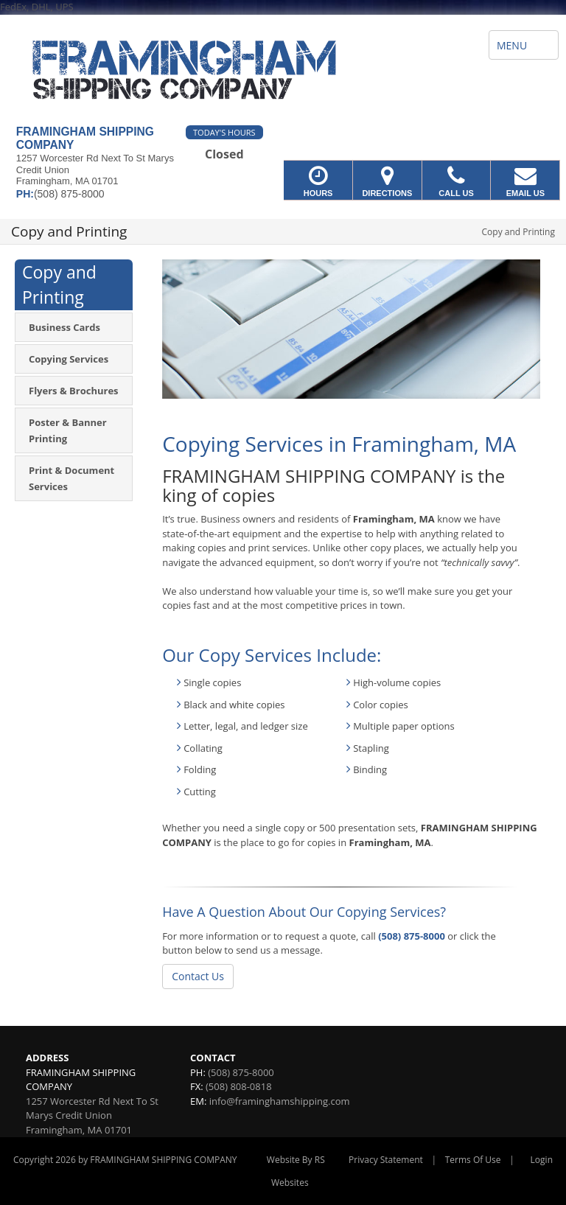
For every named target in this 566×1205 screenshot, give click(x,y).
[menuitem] (73, 327)
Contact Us (198, 976)
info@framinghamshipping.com (279, 1101)
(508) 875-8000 (411, 936)
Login (542, 1159)
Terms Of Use (473, 1159)
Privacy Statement (386, 1159)
